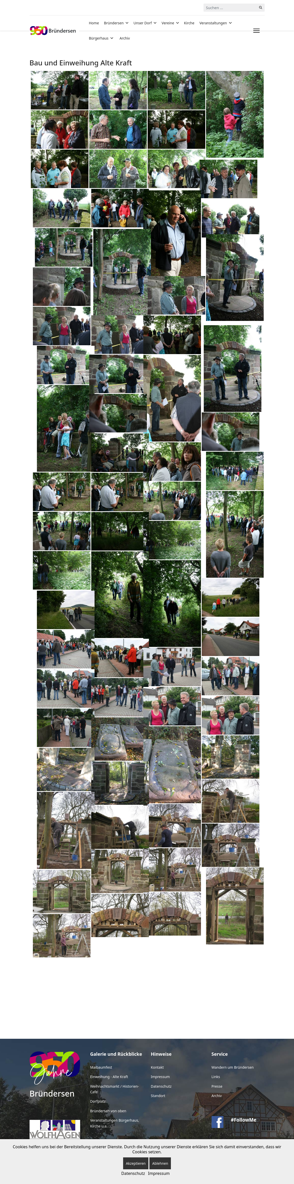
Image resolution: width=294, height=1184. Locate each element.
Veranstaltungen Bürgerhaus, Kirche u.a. (114, 1123)
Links (216, 1076)
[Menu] (255, 30)
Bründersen (114, 23)
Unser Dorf (142, 23)
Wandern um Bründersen (233, 1067)
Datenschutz (161, 1086)
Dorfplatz (98, 1101)
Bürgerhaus (99, 38)
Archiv (125, 38)
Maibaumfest (101, 1067)
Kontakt (157, 1067)
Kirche (189, 23)
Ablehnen (160, 1163)
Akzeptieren (136, 1163)
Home (94, 23)
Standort (158, 1095)
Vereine (168, 23)
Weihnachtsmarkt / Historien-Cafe (114, 1089)
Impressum (160, 1076)
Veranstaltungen (213, 23)
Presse (217, 1086)
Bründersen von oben (108, 1110)
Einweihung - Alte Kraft (109, 1076)
